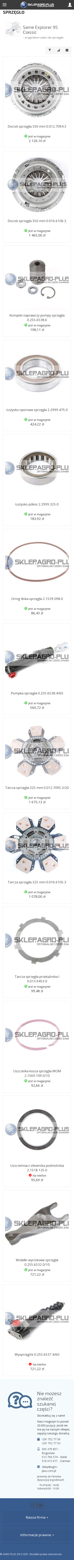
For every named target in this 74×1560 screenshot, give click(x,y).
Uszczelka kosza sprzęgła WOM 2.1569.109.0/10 (37, 1073)
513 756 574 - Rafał (54, 1457)
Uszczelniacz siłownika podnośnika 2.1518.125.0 (37, 1167)
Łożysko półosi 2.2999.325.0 (37, 504)
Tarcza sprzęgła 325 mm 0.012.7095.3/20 (37, 787)
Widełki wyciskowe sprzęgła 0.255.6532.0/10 (37, 1262)
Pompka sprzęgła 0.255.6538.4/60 (37, 693)
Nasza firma (37, 1517)
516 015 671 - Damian (56, 1461)
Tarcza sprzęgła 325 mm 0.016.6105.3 (37, 882)
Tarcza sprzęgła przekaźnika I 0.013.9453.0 (37, 978)
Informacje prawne (37, 1535)
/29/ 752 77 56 (51, 1439)
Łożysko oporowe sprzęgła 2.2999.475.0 (37, 409)
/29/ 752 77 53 (51, 1443)
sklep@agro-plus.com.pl (50, 1469)
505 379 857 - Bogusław (50, 1451)
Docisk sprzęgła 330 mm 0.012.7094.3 (37, 126)
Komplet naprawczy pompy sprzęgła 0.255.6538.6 (37, 317)
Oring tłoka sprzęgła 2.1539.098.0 (37, 598)
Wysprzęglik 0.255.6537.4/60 (37, 1354)
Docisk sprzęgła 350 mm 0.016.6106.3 (37, 221)
